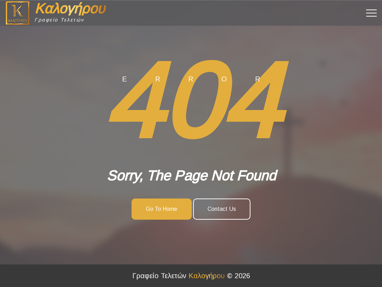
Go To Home (161, 209)
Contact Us (222, 209)
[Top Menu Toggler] (371, 13)
